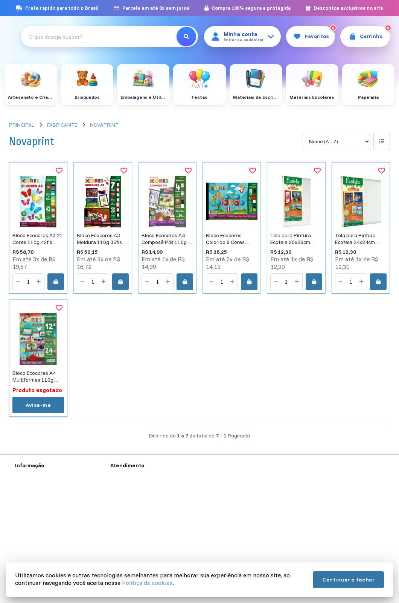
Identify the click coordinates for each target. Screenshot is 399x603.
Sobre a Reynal (32, 516)
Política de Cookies (37, 546)
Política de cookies (147, 582)
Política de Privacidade (42, 536)
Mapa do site (125, 526)
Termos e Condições (39, 526)
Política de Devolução (40, 555)
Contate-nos (125, 516)
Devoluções (124, 536)
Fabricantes (124, 546)
